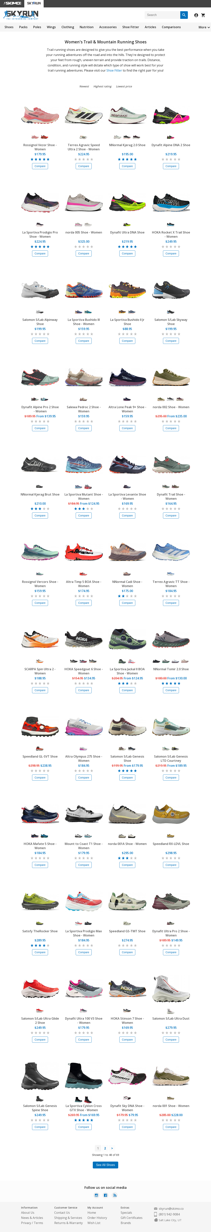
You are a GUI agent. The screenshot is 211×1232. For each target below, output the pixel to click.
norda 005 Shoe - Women (83, 232)
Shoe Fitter (130, 27)
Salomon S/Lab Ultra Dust (171, 1018)
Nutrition (87, 27)
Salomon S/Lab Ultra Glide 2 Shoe (40, 1020)
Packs (23, 27)
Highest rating (102, 86)
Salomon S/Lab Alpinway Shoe (40, 322)
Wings (51, 27)
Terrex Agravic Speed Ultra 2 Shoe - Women (84, 147)
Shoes (9, 27)
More (202, 27)
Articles (150, 27)
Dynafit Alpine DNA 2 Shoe (171, 145)
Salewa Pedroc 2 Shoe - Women (84, 409)
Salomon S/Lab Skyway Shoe (170, 322)
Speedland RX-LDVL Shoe (171, 844)
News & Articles (32, 1218)
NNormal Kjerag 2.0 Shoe (127, 145)
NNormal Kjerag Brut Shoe (40, 494)
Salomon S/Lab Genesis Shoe (127, 758)
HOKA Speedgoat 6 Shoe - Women (84, 671)
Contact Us (62, 1212)
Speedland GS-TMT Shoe (127, 931)
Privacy (26, 1223)
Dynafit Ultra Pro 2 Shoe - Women (171, 933)
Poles (37, 27)
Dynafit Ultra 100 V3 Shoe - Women (83, 1020)
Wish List (93, 1223)
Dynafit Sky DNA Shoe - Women (127, 1108)
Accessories (108, 27)
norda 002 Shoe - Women (171, 407)
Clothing (67, 27)
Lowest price (124, 86)
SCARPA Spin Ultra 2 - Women (40, 671)
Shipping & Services (68, 1218)
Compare (40, 166)
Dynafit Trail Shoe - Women (171, 496)
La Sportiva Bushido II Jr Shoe (127, 322)
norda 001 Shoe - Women (171, 1106)
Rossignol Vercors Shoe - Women (40, 584)
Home (91, 1212)
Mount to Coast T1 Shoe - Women (84, 846)
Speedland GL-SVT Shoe (40, 756)
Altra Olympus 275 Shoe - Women (83, 758)
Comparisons (171, 27)
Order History (97, 1218)
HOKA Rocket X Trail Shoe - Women (171, 234)
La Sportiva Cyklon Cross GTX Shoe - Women (84, 1108)
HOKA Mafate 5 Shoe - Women (40, 846)
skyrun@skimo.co (171, 1208)
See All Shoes (105, 1165)
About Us (27, 1212)
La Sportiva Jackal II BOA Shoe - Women (127, 671)
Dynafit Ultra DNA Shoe (127, 232)
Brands (126, 1223)
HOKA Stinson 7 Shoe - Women (127, 1020)
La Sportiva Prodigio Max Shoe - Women (83, 933)
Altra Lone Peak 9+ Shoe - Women (127, 409)
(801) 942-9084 (169, 1214)
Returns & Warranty (68, 1223)
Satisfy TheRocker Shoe (40, 931)
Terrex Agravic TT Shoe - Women (171, 584)
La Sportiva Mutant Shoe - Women (84, 496)
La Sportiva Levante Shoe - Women (127, 496)
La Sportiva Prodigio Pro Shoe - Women (40, 234)
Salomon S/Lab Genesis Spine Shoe (40, 1108)
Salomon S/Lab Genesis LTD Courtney (171, 758)
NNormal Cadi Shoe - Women (127, 584)
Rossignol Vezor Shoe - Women (40, 147)
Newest (84, 86)
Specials (126, 1212)
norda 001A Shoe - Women (127, 844)
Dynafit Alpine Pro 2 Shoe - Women (40, 409)
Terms (38, 1223)
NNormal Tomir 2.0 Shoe (171, 669)
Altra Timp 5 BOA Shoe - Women (83, 584)
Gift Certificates (132, 1218)
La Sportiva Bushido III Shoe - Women (84, 322)
